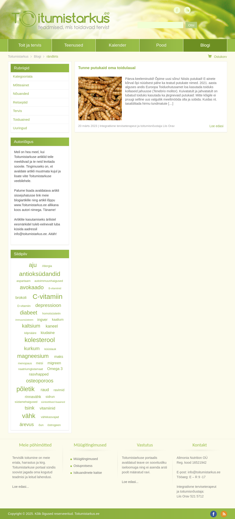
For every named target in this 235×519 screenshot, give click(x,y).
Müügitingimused (85, 459)
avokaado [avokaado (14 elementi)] (32, 287)
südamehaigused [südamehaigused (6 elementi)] (26, 402)
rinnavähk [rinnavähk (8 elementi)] (33, 397)
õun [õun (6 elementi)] (41, 425)
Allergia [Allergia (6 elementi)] (47, 266)
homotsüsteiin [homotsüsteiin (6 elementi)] (51, 313)
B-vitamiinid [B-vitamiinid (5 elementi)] (54, 288)
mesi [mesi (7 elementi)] (39, 363)
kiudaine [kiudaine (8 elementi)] (48, 332)
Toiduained (21, 119)
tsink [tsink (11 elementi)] (29, 407)
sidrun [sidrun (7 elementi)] (50, 397)
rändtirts (52, 56)
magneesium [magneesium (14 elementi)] (33, 356)
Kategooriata (23, 76)
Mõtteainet (21, 85)
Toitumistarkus (18, 56)
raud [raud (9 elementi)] (45, 389)
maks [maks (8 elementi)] (58, 356)
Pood (161, 45)
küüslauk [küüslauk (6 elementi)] (50, 349)
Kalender (117, 45)
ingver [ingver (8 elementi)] (42, 319)
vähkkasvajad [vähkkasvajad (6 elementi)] (50, 417)
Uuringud (20, 128)
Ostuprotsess (82, 466)
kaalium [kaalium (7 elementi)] (58, 319)
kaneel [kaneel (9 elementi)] (52, 326)
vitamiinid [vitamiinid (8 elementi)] (47, 408)
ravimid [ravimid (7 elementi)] (58, 390)
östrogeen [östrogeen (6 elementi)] (54, 425)
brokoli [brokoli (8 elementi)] (20, 297)
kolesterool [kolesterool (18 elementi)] (40, 339)
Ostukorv (217, 57)
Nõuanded (21, 93)
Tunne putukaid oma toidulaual (107, 68)
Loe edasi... (20, 486)
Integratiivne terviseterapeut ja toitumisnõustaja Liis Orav (137, 126)
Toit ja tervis (29, 45)
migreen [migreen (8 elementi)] (54, 363)
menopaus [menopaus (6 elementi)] (25, 363)
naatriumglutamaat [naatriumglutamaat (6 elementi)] (30, 368)
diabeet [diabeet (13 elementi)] (28, 313)
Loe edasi (217, 126)
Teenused (73, 45)
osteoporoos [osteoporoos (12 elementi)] (39, 380)
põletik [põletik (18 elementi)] (26, 389)
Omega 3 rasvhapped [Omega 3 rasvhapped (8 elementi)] (46, 371)
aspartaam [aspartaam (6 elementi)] (24, 281)
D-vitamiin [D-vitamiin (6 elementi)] (24, 306)
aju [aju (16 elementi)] (33, 265)
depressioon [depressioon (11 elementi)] (48, 305)
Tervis (17, 111)
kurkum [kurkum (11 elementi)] (32, 348)
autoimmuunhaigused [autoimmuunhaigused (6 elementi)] (48, 281)
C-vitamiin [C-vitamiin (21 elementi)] (47, 296)
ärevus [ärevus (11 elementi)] (27, 424)
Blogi (205, 45)
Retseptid (20, 102)
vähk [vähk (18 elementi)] (28, 415)
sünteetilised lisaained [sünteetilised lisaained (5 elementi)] (53, 402)
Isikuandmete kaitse (87, 472)
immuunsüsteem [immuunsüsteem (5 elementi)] (24, 319)
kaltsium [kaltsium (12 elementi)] (31, 326)
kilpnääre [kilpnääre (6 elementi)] (30, 332)
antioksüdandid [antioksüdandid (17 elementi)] (39, 273)
